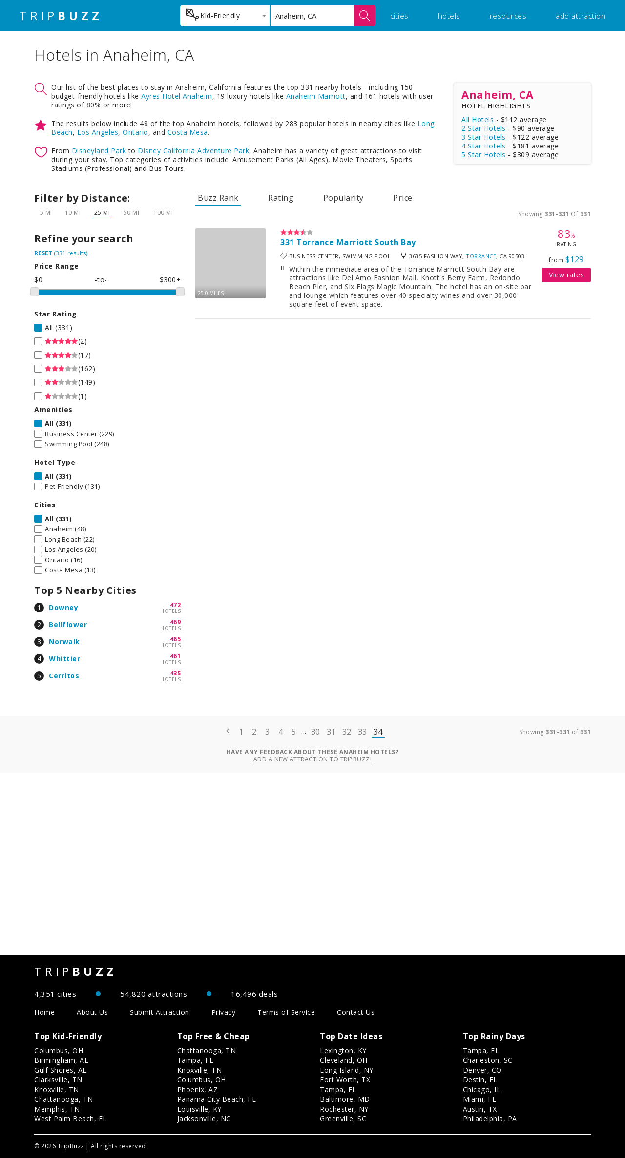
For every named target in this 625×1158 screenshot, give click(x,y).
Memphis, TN (57, 1109)
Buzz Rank (218, 197)
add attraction (580, 16)
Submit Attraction (159, 1012)
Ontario (135, 132)
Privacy (223, 1012)
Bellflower (68, 624)
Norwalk (64, 641)
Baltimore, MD (345, 1099)
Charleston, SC (488, 1060)
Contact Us (356, 1012)
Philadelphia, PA (490, 1118)
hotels (449, 16)
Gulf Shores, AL (60, 1069)
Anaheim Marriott (316, 96)
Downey (63, 607)
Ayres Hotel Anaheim (176, 96)
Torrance (481, 256)
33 (362, 731)
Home (44, 1012)
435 (175, 673)
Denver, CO (482, 1069)
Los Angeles (98, 132)
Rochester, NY (344, 1109)
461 (175, 656)
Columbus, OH (58, 1050)
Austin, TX (480, 1109)
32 (347, 731)
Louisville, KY (199, 1109)
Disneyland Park (99, 150)
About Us (92, 1012)
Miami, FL (480, 1099)
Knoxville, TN (56, 1089)
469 (175, 622)
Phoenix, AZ (197, 1089)
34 (378, 731)
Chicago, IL (482, 1089)
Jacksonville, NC (204, 1118)
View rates (566, 274)
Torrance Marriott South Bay (356, 242)
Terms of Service (286, 1012)
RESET (43, 253)
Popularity (343, 197)
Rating (280, 197)
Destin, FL (480, 1079)
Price (403, 197)
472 (175, 605)
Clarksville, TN (58, 1079)
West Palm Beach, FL (70, 1118)
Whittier (64, 658)
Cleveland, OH (344, 1060)
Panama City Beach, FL (216, 1099)
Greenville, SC (343, 1118)
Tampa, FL (195, 1060)
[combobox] (225, 15)
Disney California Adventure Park (193, 150)
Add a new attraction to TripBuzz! (312, 759)
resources (508, 16)
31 (331, 731)
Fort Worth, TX (345, 1079)
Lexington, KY (343, 1050)
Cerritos (64, 675)
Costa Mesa (187, 132)
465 (175, 639)
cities (399, 16)
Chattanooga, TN (63, 1099)
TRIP (61, 15)
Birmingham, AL (61, 1060)
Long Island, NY (347, 1069)
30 (315, 731)
